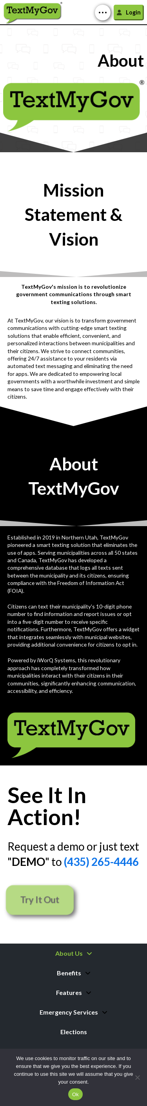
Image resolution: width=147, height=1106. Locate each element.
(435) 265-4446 (101, 861)
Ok (75, 1094)
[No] (137, 1077)
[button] (103, 12)
